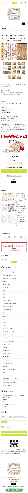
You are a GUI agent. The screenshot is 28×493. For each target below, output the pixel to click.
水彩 (4, 297)
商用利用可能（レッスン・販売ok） (11, 378)
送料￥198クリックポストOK (9, 278)
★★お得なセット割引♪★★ (9, 275)
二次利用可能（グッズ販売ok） (10, 382)
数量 (14, 160)
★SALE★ (5, 375)
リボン (4, 322)
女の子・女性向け (7, 353)
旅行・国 (5, 347)
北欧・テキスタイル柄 (8, 306)
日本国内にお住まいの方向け (14, 176)
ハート (4, 319)
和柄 (4, 290)
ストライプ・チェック (8, 335)
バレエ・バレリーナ (7, 328)
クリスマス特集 (6, 385)
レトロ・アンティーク (8, 300)
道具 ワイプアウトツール (9, 369)
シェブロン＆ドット (7, 363)
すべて (4, 237)
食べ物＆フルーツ (7, 309)
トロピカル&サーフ (7, 344)
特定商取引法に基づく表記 (9, 404)
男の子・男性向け (7, 357)
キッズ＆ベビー (6, 350)
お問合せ (5, 399)
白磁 (4, 372)
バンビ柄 (5, 366)
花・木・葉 (5, 287)
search (14, 3)
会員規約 (5, 406)
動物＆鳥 (5, 313)
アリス (4, 325)
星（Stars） (5, 316)
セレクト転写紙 (6, 284)
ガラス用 (5, 281)
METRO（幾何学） (7, 360)
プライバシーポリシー (8, 402)
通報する (14, 179)
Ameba (14, 435)
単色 (4, 294)
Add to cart (14, 171)
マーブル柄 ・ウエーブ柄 (8, 331)
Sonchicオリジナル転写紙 (9, 272)
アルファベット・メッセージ (9, 303)
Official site (14, 432)
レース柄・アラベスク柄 (8, 341)
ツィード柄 (5, 338)
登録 (4, 422)
